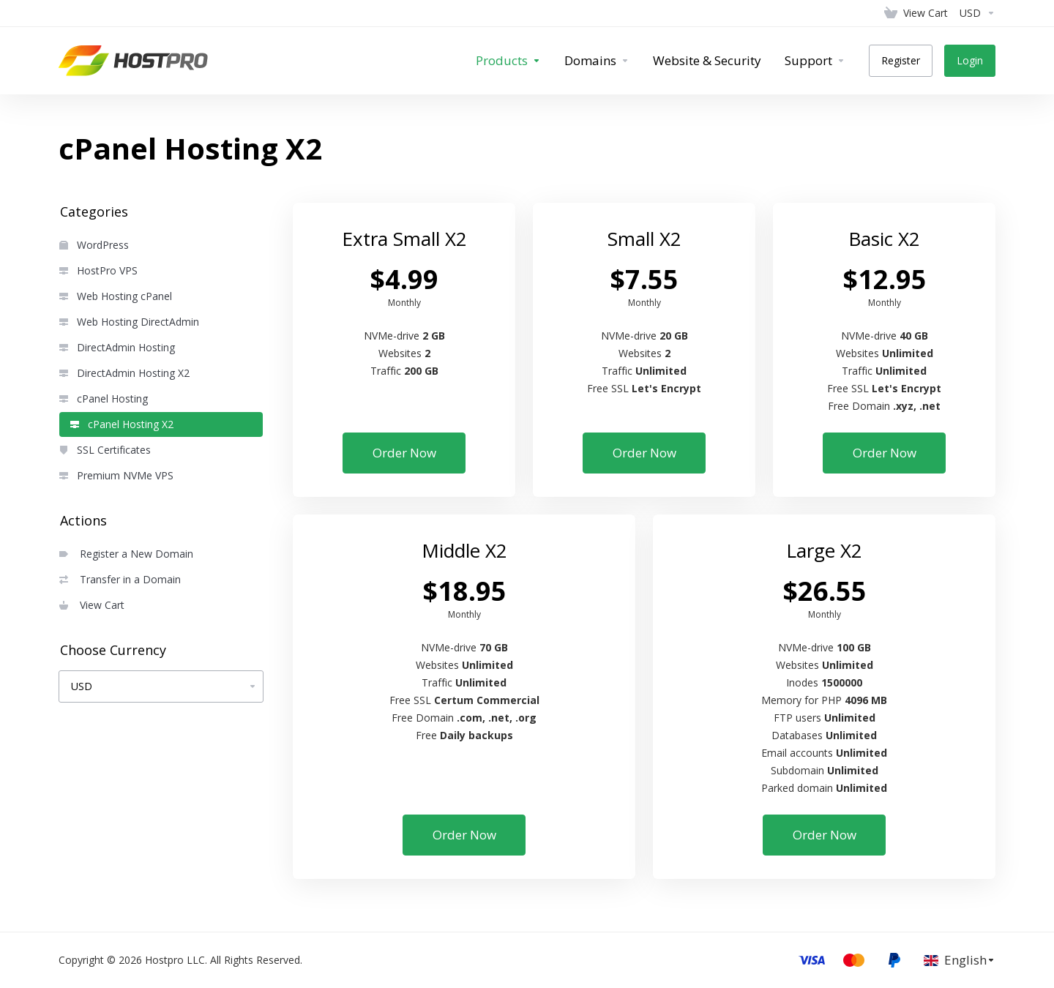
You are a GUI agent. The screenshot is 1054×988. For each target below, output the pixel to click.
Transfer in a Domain (120, 579)
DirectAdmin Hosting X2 (124, 373)
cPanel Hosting (103, 398)
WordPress (94, 245)
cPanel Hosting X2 (121, 424)
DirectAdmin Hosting (117, 347)
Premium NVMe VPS (116, 475)
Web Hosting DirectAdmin (129, 322)
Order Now (404, 452)
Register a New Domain (126, 554)
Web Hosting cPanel (115, 296)
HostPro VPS (98, 270)
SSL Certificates (105, 450)
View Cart (91, 605)
